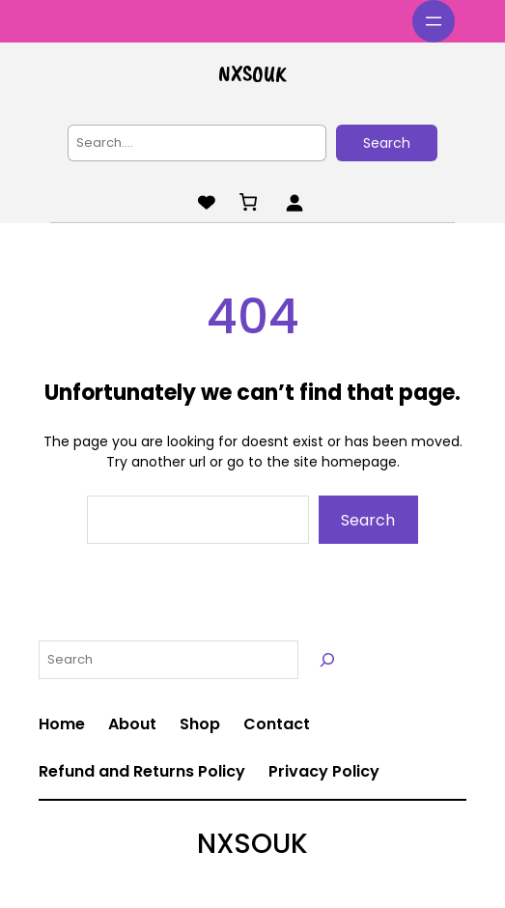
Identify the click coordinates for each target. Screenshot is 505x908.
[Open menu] (433, 21)
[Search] (327, 659)
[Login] (294, 202)
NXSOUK (252, 73)
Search (386, 143)
